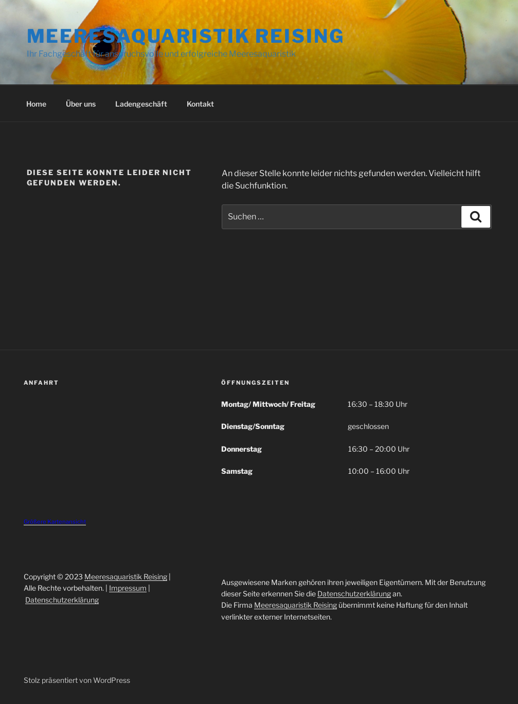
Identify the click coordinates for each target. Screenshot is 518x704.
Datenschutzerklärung (62, 599)
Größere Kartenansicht (55, 521)
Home (36, 103)
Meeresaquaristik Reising (186, 36)
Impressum (128, 587)
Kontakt (200, 103)
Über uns (81, 103)
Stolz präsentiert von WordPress (77, 680)
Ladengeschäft (141, 103)
